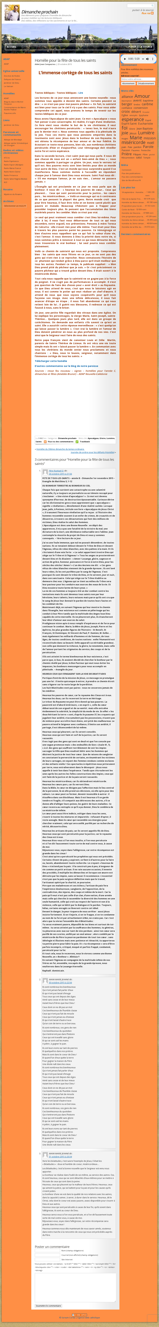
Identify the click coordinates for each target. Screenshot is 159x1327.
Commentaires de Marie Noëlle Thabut (15, 108)
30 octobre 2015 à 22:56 (60, 982)
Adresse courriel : (130, 75)
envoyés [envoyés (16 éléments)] (133, 115)
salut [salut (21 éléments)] (139, 157)
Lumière (110, 438)
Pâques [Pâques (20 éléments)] (137, 154)
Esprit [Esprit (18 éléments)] (148, 120)
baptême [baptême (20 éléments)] (148, 100)
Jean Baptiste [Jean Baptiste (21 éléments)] (145, 128)
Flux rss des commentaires (60, 441)
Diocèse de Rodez (12, 76)
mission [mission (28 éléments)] (150, 138)
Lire (81, 92)
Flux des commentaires (132, 177)
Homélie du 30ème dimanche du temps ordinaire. (60, 449)
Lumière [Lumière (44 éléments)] (146, 133)
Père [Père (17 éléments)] (145, 154)
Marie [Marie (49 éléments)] (136, 137)
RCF (5, 182)
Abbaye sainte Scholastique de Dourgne (16, 144)
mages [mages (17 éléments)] (125, 138)
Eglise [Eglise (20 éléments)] (125, 115)
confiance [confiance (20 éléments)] (127, 107)
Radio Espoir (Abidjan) (13, 164)
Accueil (11, 46)
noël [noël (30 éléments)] (150, 142)
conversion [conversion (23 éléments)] (141, 108)
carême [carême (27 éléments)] (147, 104)
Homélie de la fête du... (132, 227)
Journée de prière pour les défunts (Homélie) (92, 452)
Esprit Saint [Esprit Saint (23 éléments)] (129, 123)
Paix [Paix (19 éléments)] (130, 147)
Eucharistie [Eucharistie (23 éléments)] (145, 123)
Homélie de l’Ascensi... (132, 213)
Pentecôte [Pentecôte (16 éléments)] (146, 150)
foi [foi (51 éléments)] (125, 127)
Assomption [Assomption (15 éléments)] (127, 101)
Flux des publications (131, 173)
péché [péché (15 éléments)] (152, 154)
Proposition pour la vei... (132, 206)
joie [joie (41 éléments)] (125, 133)
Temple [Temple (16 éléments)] (146, 157)
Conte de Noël (128, 209)
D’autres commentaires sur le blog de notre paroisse (66, 366)
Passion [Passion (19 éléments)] (126, 150)
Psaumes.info (10, 113)
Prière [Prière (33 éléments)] (127, 153)
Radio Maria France (12, 168)
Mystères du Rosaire (13, 194)
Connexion (126, 170)
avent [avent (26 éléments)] (137, 100)
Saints (39, 441)
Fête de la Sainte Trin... (132, 199)
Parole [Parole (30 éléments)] (148, 146)
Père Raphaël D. (56, 470)
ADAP (6, 64)
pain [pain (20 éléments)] (124, 147)
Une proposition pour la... (133, 216)
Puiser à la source (143, 10)
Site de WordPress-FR (131, 180)
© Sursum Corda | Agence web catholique (79, 1316)
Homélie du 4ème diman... (133, 202)
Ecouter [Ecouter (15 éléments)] (146, 112)
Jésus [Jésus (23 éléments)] (133, 133)
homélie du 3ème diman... (133, 223)
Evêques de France (12, 79)
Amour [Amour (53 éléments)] (142, 96)
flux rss (145, 13)
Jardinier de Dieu (11, 83)
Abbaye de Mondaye (13, 139)
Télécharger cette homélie (51, 361)
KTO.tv (7, 157)
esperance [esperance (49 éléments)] (133, 119)
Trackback (85, 441)
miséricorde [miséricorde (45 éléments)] (134, 142)
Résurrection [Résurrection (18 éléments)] (128, 157)
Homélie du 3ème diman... (133, 220)
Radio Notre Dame (12, 171)
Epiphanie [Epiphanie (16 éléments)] (143, 115)
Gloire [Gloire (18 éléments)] (132, 128)
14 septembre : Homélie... (133, 192)
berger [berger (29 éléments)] (127, 104)
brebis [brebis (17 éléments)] (137, 104)
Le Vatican (8, 86)
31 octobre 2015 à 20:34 (60, 1156)
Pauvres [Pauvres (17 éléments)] (136, 150)
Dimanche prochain (67, 438)
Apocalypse (93, 438)
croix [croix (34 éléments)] (126, 111)
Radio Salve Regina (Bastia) (15, 179)
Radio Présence (11, 175)
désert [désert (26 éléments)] (136, 111)
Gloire (103, 438)
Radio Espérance (11, 161)
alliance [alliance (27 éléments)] (127, 96)
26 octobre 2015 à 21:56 (60, 474)
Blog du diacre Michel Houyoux (13, 102)
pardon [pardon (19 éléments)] (137, 147)
